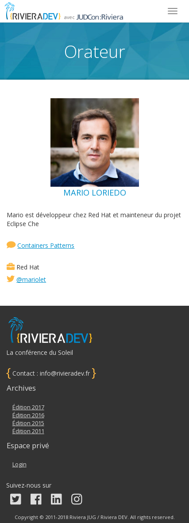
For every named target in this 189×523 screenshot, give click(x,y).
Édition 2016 (28, 415)
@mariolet (31, 279)
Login (19, 464)
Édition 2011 (28, 431)
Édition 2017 (28, 407)
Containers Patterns (45, 245)
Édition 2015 (28, 423)
